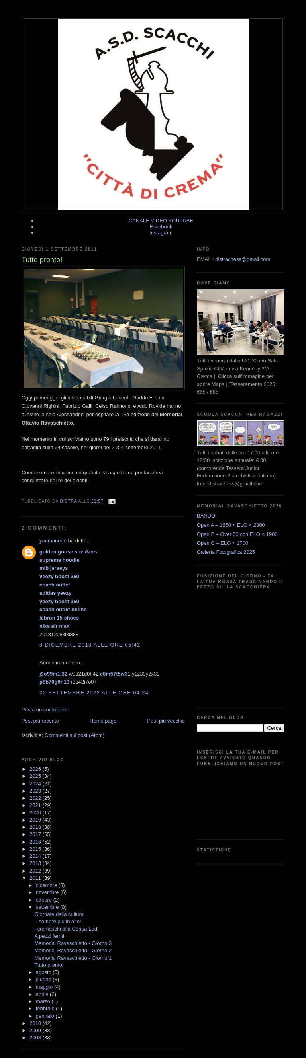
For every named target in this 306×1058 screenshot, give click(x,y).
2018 (36, 827)
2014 (36, 856)
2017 (36, 834)
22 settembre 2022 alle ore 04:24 (94, 693)
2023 (36, 791)
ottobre (44, 900)
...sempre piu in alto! (57, 921)
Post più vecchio (166, 721)
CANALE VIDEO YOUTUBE (161, 221)
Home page (103, 721)
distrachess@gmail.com (242, 259)
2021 (36, 805)
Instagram (161, 233)
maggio (45, 987)
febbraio (46, 1008)
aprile (43, 994)
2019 (36, 820)
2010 (36, 1023)
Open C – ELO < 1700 (222, 543)
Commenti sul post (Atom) (74, 735)
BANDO (206, 516)
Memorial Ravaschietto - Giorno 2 (73, 950)
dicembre (47, 885)
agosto (44, 972)
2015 (36, 849)
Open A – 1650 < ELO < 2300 (231, 525)
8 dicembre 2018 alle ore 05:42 (90, 645)
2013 (36, 863)
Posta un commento (45, 710)
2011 (36, 878)
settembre (48, 907)
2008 (36, 1037)
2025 (36, 776)
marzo (44, 1001)
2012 (36, 871)
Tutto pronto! (48, 965)
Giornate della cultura (59, 914)
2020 (36, 813)
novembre (48, 892)
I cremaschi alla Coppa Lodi (66, 929)
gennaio (46, 1016)
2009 (36, 1030)
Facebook (160, 227)
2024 (36, 784)
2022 (36, 798)
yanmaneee (53, 541)
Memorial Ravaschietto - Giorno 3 (73, 943)
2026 (36, 769)
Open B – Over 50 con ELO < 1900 (237, 534)
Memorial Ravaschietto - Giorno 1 (73, 958)
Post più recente (40, 721)
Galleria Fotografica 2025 (226, 552)
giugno (44, 979)
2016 (36, 842)
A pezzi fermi (49, 936)
